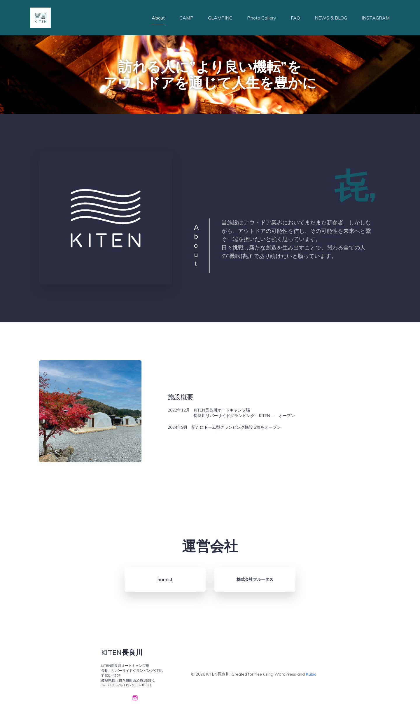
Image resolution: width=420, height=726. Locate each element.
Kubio (311, 676)
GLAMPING (220, 19)
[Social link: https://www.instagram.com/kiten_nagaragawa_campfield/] (135, 700)
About (158, 19)
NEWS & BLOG (331, 19)
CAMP (186, 19)
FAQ (295, 19)
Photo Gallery (261, 19)
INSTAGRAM (376, 19)
